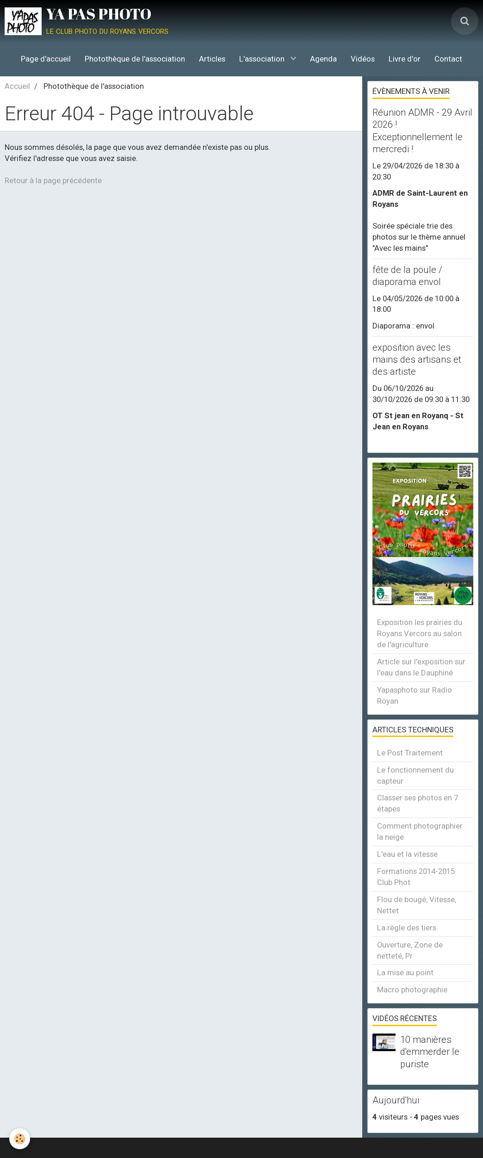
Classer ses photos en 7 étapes (417, 803)
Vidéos (363, 58)
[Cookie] (19, 1138)
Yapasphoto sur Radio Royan (414, 695)
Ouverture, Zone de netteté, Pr (410, 950)
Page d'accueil (46, 58)
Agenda (323, 58)
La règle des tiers (406, 927)
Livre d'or (405, 58)
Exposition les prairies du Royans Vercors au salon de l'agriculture (419, 633)
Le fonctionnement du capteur (415, 775)
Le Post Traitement (410, 752)
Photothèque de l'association (135, 58)
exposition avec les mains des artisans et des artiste (416, 359)
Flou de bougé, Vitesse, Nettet (416, 905)
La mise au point (405, 972)
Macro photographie (412, 989)
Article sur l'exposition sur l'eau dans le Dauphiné (421, 667)
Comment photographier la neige (420, 831)
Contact (448, 58)
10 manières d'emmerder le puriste (429, 1051)
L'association (262, 58)
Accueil (17, 86)
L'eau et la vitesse (407, 854)
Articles (212, 58)
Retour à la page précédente (53, 180)
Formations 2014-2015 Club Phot (416, 877)
